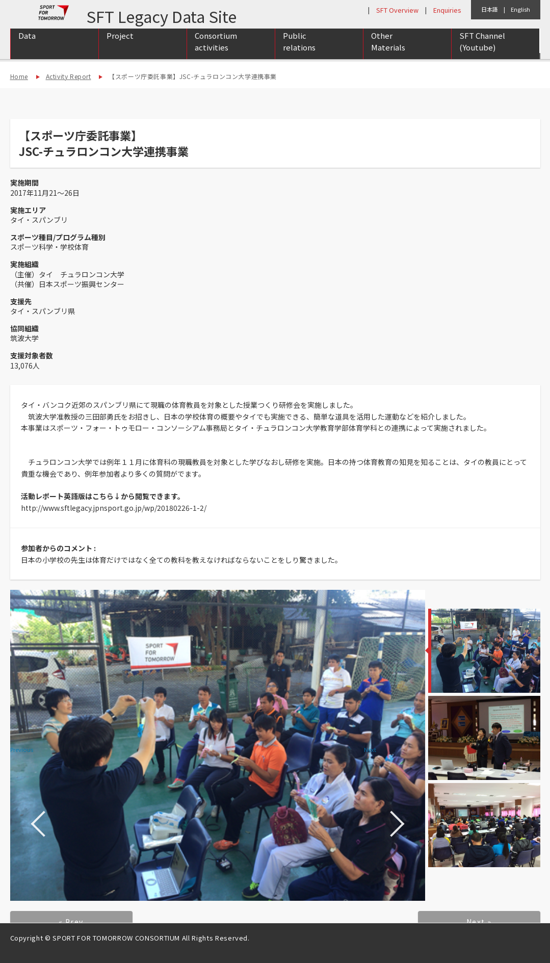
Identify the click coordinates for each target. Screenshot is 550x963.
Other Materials (388, 52)
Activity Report (68, 76)
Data (27, 46)
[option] (217, 745)
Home (19, 76)
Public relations (299, 52)
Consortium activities (216, 52)
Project (120, 46)
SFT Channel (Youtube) (482, 52)
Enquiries (447, 10)
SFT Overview (397, 10)
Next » (478, 922)
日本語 (489, 9)
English (520, 9)
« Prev (71, 922)
